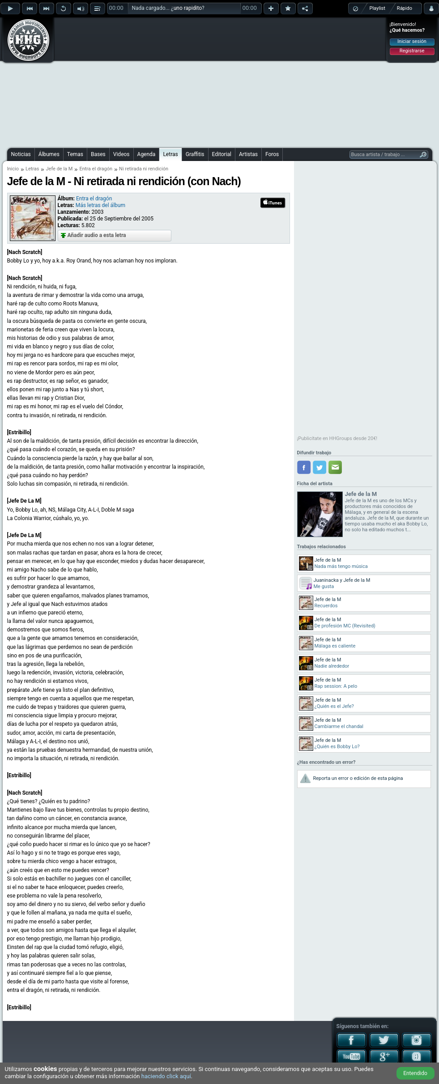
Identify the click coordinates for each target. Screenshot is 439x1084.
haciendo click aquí (166, 1076)
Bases (98, 154)
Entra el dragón (95, 169)
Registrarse (412, 51)
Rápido (404, 8)
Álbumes (49, 154)
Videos (121, 154)
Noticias (21, 154)
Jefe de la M (59, 169)
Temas (75, 154)
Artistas (248, 154)
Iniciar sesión (411, 41)
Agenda (146, 154)
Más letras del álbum (100, 205)
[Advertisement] (214, 81)
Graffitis (195, 154)
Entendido (415, 1073)
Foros (272, 154)
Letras (170, 154)
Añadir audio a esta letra (97, 235)
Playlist (377, 8)
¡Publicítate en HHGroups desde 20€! (337, 438)
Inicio (13, 169)
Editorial (221, 154)
